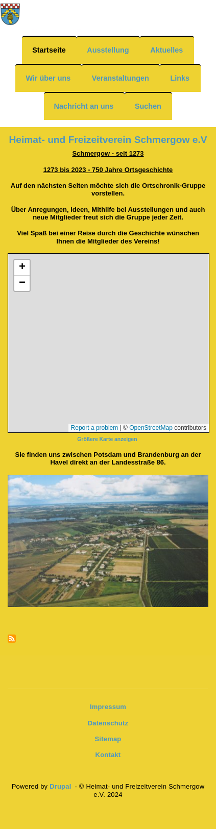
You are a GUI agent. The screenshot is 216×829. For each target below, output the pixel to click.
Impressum (108, 707)
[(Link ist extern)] (107, 439)
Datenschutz (108, 723)
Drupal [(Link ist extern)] (61, 786)
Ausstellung (108, 50)
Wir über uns (48, 78)
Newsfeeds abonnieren (12, 639)
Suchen (148, 106)
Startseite (49, 50)
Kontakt (108, 755)
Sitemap (108, 739)
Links (179, 78)
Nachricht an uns (84, 106)
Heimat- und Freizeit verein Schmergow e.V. (108, 32)
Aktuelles (166, 50)
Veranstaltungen (120, 78)
